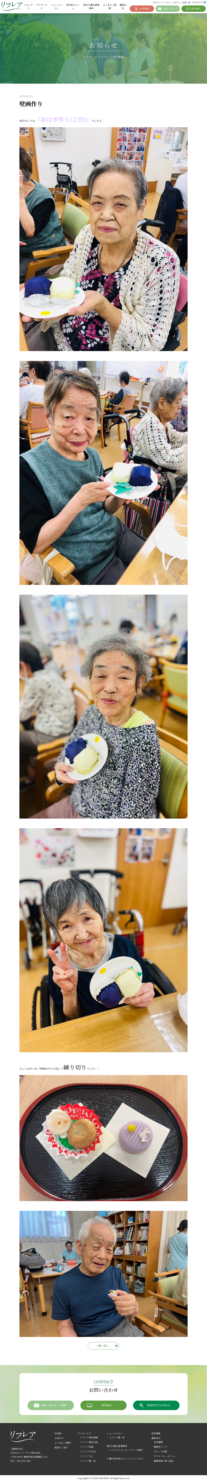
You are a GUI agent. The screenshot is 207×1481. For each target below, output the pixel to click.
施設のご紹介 (61, 1447)
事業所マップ (160, 1446)
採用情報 (155, 1433)
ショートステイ (56, 6)
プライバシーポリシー (164, 2)
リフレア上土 (86, 1456)
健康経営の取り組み (164, 1460)
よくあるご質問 (109, 6)
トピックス (28, 6)
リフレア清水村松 (89, 1442)
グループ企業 (181, 2)
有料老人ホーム (73, 6)
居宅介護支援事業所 (91, 6)
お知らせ (59, 1438)
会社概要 (158, 1442)
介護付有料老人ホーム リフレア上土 (125, 1458)
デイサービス (41, 6)
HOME (58, 1433)
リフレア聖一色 (88, 1460)
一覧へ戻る (102, 1346)
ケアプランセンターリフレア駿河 (126, 1450)
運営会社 (123, 6)
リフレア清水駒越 (89, 1437)
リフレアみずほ (88, 1451)
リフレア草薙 (86, 1446)
